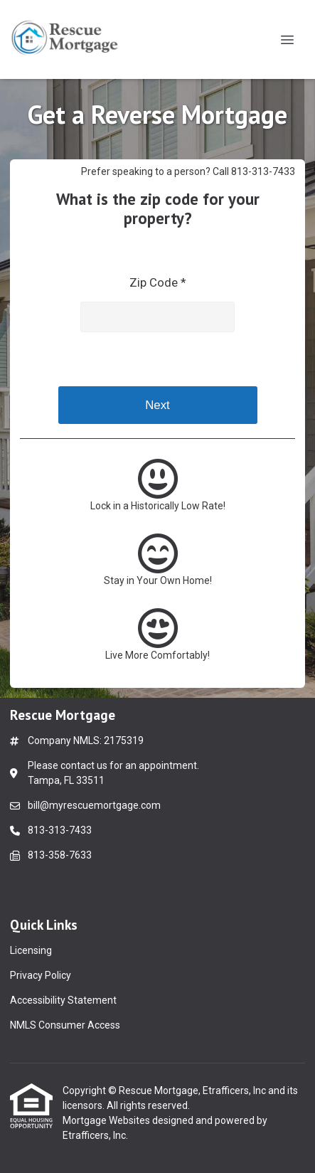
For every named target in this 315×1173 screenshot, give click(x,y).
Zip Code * (157, 282)
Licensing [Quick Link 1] (31, 950)
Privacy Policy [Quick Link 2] (40, 975)
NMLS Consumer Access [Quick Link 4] (65, 1025)
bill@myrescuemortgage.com (94, 805)
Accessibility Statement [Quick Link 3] (63, 1000)
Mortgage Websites (107, 1120)
